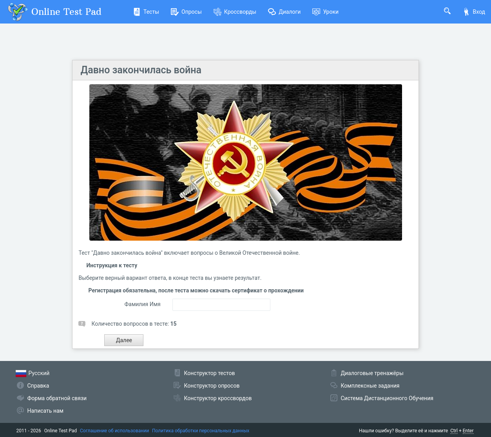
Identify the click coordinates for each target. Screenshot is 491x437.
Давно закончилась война (140, 70)
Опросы (186, 12)
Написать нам (45, 411)
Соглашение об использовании (114, 430)
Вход (473, 12)
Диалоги (284, 12)
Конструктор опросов (212, 386)
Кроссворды (235, 12)
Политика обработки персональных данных (200, 430)
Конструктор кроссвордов (218, 398)
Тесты (146, 12)
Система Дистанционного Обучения (387, 398)
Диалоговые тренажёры (372, 373)
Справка (38, 386)
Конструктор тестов (209, 373)
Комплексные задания (370, 386)
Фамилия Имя (142, 304)
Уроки (325, 12)
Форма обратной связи (57, 398)
